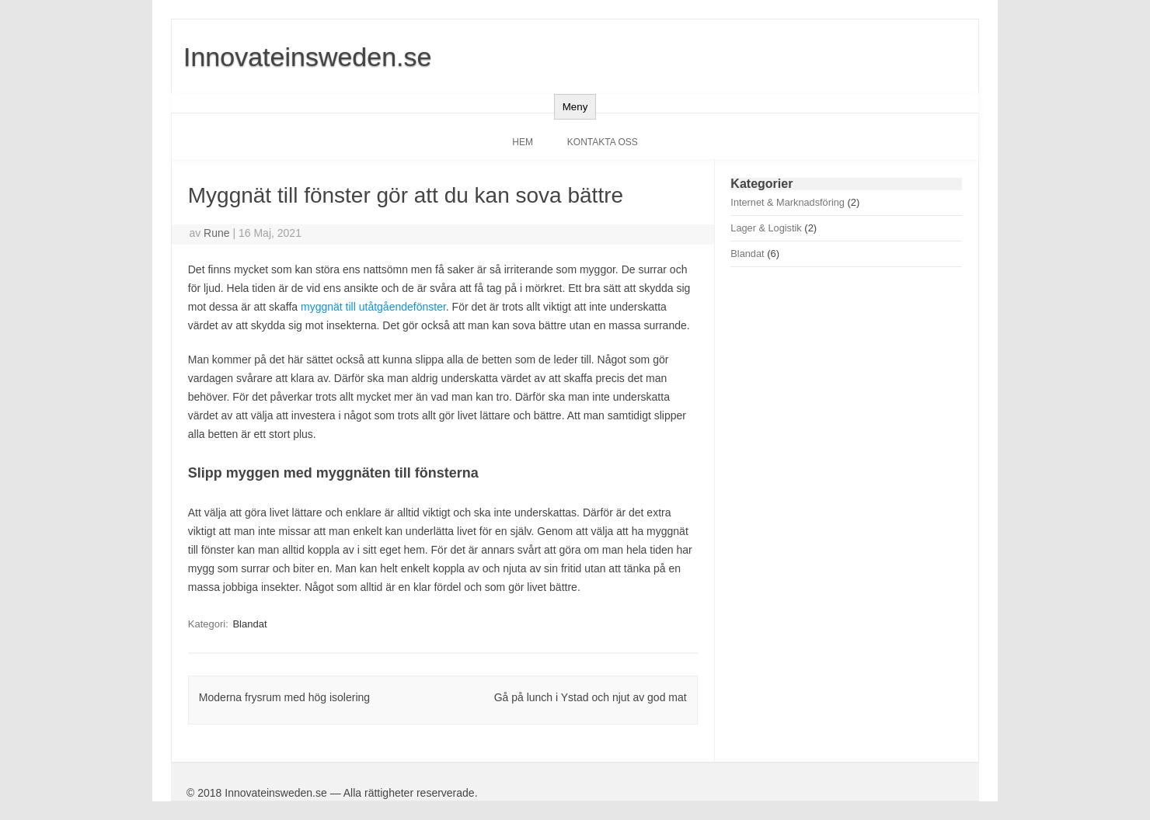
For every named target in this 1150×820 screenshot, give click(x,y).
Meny (575, 107)
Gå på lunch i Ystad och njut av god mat (590, 697)
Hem (522, 142)
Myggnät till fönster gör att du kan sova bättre (405, 195)
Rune (216, 233)
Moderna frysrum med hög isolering (284, 697)
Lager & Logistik (765, 228)
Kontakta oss (602, 142)
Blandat (249, 624)
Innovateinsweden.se (307, 56)
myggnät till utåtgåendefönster (373, 307)
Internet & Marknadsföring (787, 202)
